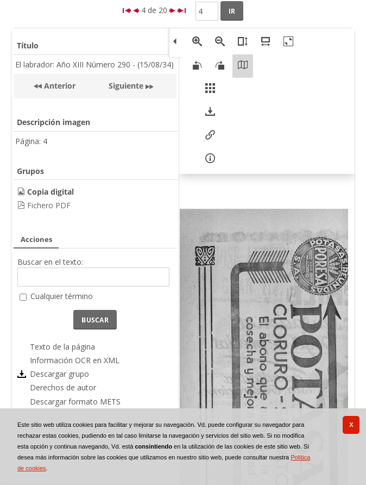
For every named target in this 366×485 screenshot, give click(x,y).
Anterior (58, 85)
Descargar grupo (59, 374)
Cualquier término (61, 296)
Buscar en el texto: (50, 262)
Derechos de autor (63, 387)
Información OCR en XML (74, 360)
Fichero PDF (49, 205)
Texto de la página (62, 346)
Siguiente (126, 85)
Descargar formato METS (75, 401)
